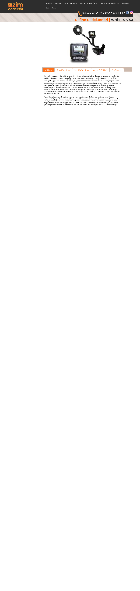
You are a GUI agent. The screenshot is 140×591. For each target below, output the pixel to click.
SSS (47, 8)
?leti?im (54, 8)
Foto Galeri (125, 3)
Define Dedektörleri (70, 3)
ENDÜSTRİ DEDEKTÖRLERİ (89, 3)
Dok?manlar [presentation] (117, 70)
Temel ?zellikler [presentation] (63, 70)
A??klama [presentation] (48, 70)
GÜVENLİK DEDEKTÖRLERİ (110, 3)
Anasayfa (49, 3)
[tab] (48, 70)
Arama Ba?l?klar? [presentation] (100, 70)
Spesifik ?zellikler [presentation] (81, 70)
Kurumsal (58, 3)
